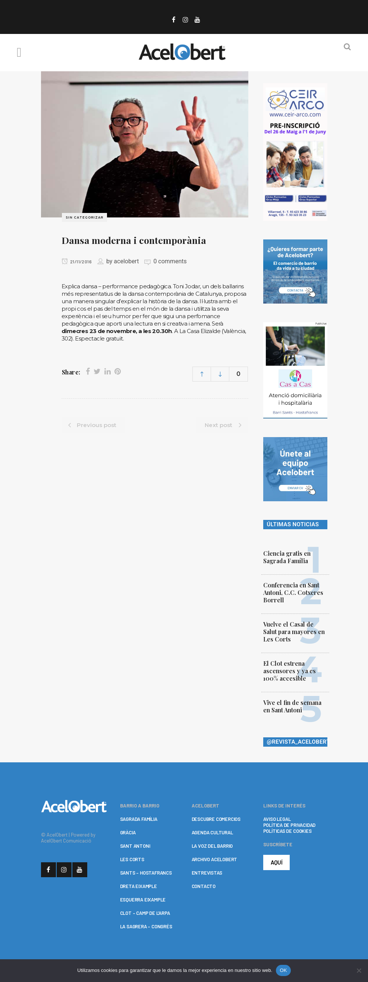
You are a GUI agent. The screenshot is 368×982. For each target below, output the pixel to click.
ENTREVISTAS (207, 873)
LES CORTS (132, 859)
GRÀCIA (128, 832)
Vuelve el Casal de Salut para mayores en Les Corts (294, 631)
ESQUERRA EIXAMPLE (143, 900)
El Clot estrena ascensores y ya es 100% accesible (289, 670)
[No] (358, 970)
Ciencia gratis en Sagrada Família (287, 557)
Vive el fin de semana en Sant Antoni (292, 706)
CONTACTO (204, 886)
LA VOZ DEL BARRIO (212, 846)
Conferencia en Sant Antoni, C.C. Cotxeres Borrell (293, 592)
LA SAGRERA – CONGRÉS (146, 926)
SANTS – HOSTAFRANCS (146, 873)
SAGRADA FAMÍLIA (138, 819)
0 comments (169, 261)
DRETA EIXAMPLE (138, 886)
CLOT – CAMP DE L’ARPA (145, 913)
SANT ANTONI (135, 846)
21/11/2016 (77, 261)
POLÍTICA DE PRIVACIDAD (289, 825)
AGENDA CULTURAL (212, 832)
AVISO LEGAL (277, 819)
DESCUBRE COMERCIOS (216, 819)
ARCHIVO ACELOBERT (215, 859)
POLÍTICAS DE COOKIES (287, 831)
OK (283, 970)
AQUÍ (277, 862)
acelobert (126, 261)
